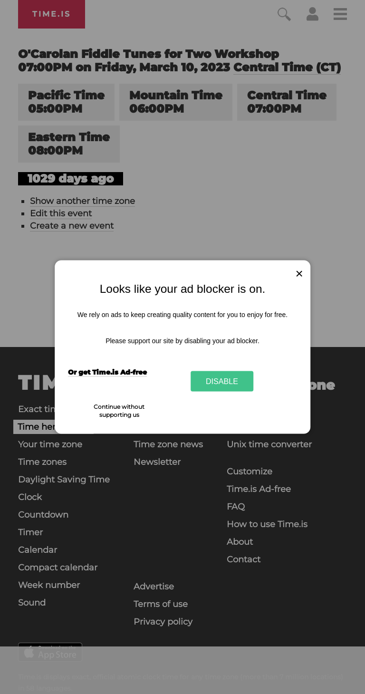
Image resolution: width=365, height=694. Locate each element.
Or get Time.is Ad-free (107, 371)
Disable (222, 380)
